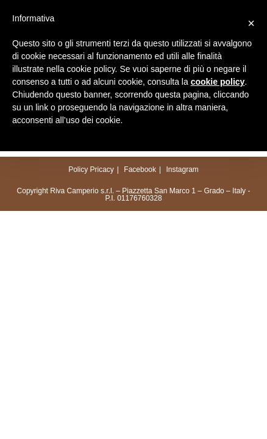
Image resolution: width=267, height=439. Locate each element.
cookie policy (218, 82)
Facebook (140, 169)
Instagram (182, 169)
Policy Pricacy (91, 169)
